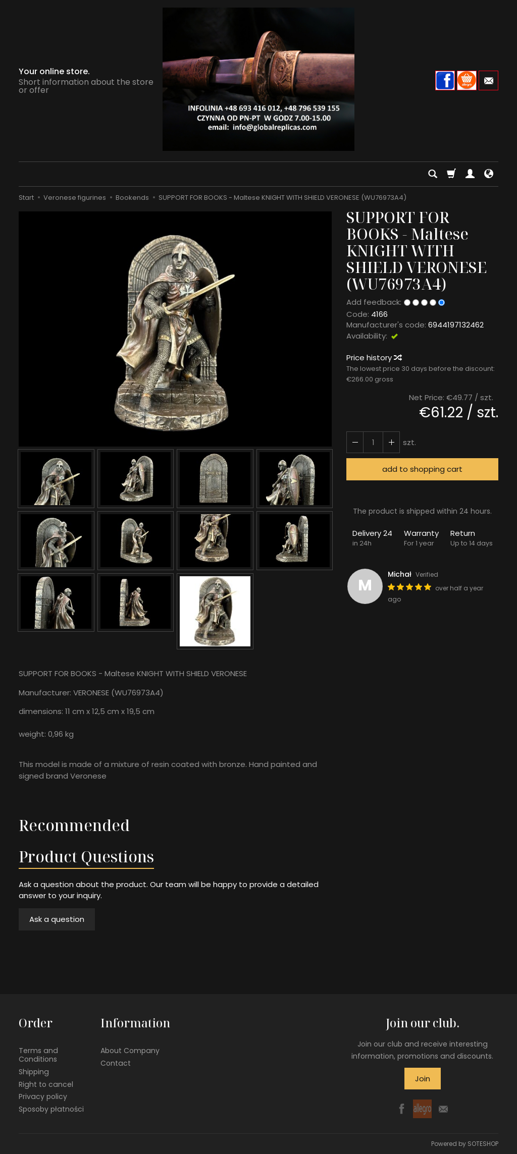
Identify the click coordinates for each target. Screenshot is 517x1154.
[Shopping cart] (451, 174)
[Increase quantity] (355, 442)
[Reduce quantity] (391, 442)
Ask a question (56, 919)
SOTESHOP (483, 1143)
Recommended (74, 825)
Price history (373, 357)
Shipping (34, 1072)
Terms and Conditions (38, 1055)
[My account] (470, 174)
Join (422, 1078)
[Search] (432, 174)
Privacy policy (43, 1096)
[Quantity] (373, 442)
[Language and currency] (488, 174)
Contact (115, 1063)
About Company (130, 1051)
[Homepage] (258, 79)
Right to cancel (46, 1084)
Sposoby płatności (51, 1109)
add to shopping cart (422, 469)
